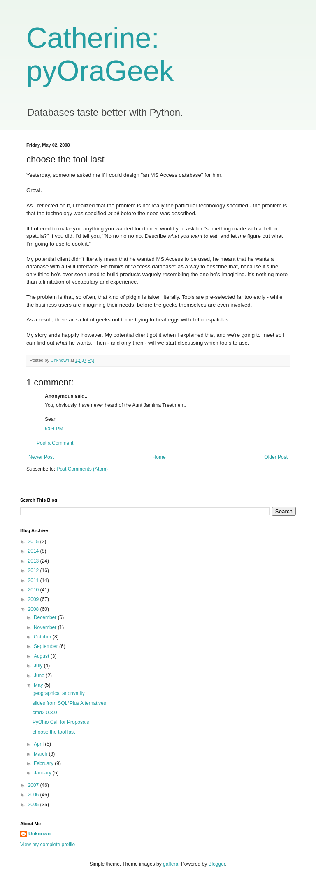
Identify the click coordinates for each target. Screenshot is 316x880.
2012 (34, 570)
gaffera (170, 864)
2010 (34, 590)
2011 (34, 580)
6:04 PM (54, 429)
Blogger (217, 864)
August (42, 656)
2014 (34, 551)
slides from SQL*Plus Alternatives (69, 703)
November (46, 627)
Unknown (39, 834)
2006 (34, 795)
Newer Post (41, 457)
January (43, 773)
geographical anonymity (59, 693)
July (39, 666)
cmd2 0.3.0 (45, 713)
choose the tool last (54, 732)
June (40, 675)
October (43, 637)
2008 (34, 609)
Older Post (276, 457)
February (44, 763)
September (46, 646)
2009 (34, 599)
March (41, 754)
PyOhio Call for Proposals (61, 722)
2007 (34, 785)
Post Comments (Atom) (82, 469)
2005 (34, 804)
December (46, 617)
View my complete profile (47, 844)
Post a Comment (55, 443)
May (39, 685)
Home (159, 457)
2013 (34, 561)
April (39, 744)
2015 (34, 541)
